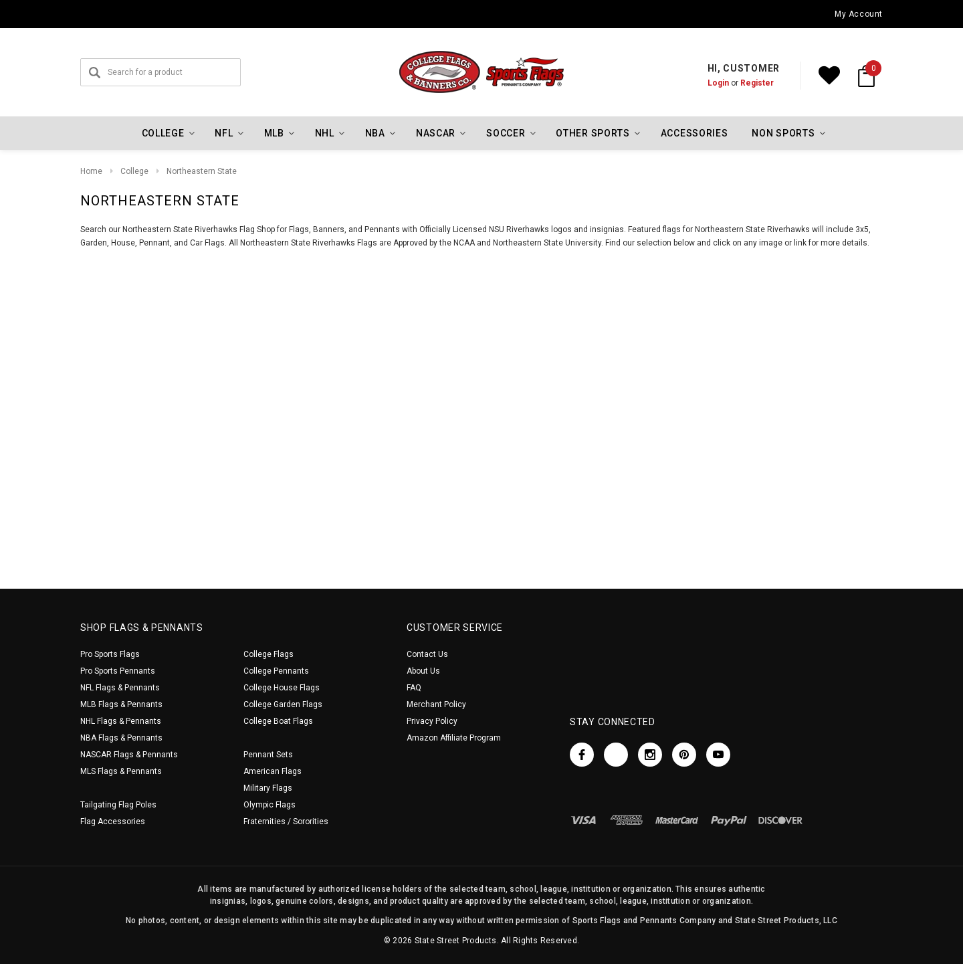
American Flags (272, 771)
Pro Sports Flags (110, 654)
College (134, 171)
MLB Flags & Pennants (121, 704)
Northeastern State (202, 171)
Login (718, 83)
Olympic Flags (269, 804)
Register (757, 83)
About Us (423, 671)
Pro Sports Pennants (117, 671)
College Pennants (276, 671)
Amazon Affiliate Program (454, 738)
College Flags (268, 654)
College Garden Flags (282, 704)
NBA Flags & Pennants (121, 738)
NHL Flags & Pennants (120, 721)
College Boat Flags (278, 721)
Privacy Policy (432, 721)
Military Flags (267, 788)
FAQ (414, 687)
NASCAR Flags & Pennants (129, 754)
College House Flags (281, 687)
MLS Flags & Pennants (121, 771)
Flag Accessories (112, 821)
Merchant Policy (436, 704)
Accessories (694, 133)
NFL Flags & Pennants (120, 687)
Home (91, 171)
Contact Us (427, 654)
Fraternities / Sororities (285, 821)
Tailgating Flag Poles (118, 804)
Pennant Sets (268, 754)
